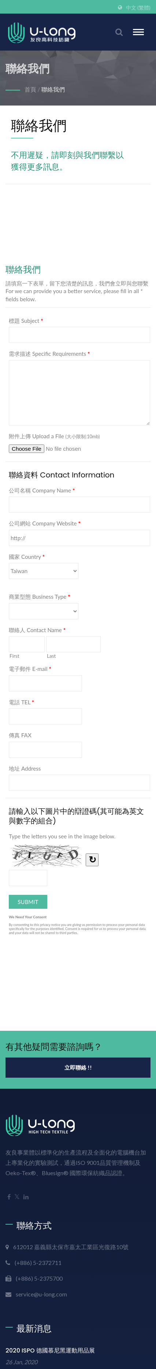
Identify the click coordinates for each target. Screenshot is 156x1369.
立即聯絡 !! (78, 1067)
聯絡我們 (53, 89)
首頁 (30, 89)
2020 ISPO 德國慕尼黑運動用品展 (50, 1350)
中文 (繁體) (138, 8)
